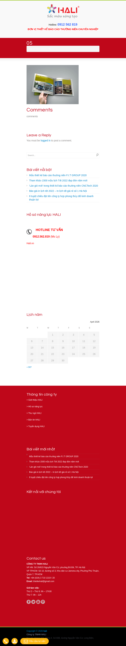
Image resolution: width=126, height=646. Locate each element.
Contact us (36, 558)
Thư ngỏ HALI (34, 413)
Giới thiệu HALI (35, 400)
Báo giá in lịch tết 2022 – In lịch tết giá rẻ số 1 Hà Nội (58, 191)
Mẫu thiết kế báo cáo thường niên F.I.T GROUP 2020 (58, 175)
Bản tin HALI (34, 420)
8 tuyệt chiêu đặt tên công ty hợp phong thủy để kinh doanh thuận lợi (61, 198)
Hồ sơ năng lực (35, 406)
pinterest (43, 602)
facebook (29, 602)
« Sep (29, 367)
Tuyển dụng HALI (36, 426)
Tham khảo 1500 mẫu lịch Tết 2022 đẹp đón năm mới (58, 180)
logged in (46, 140)
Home (43, 49)
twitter (33, 602)
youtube (38, 602)
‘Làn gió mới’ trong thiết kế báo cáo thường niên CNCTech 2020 (63, 185)
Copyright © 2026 (35, 631)
